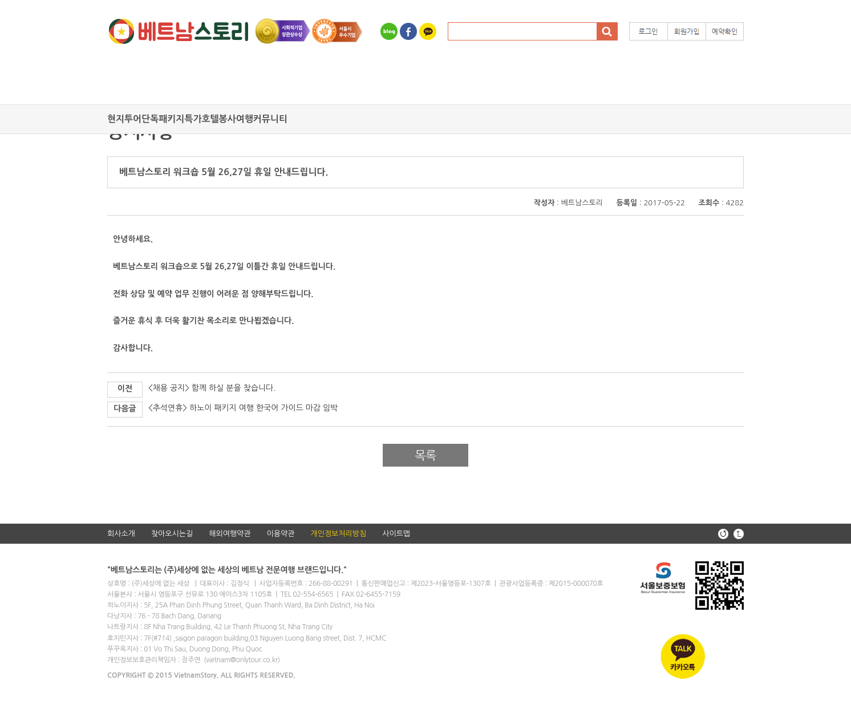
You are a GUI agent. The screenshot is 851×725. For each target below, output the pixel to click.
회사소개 (121, 533)
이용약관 (281, 533)
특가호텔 (201, 119)
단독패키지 (162, 119)
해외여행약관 (229, 533)
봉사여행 (236, 119)
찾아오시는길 (172, 533)
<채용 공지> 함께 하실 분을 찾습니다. (211, 388)
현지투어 (124, 119)
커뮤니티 (270, 119)
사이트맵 (396, 533)
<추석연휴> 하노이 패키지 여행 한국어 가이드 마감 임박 (243, 408)
